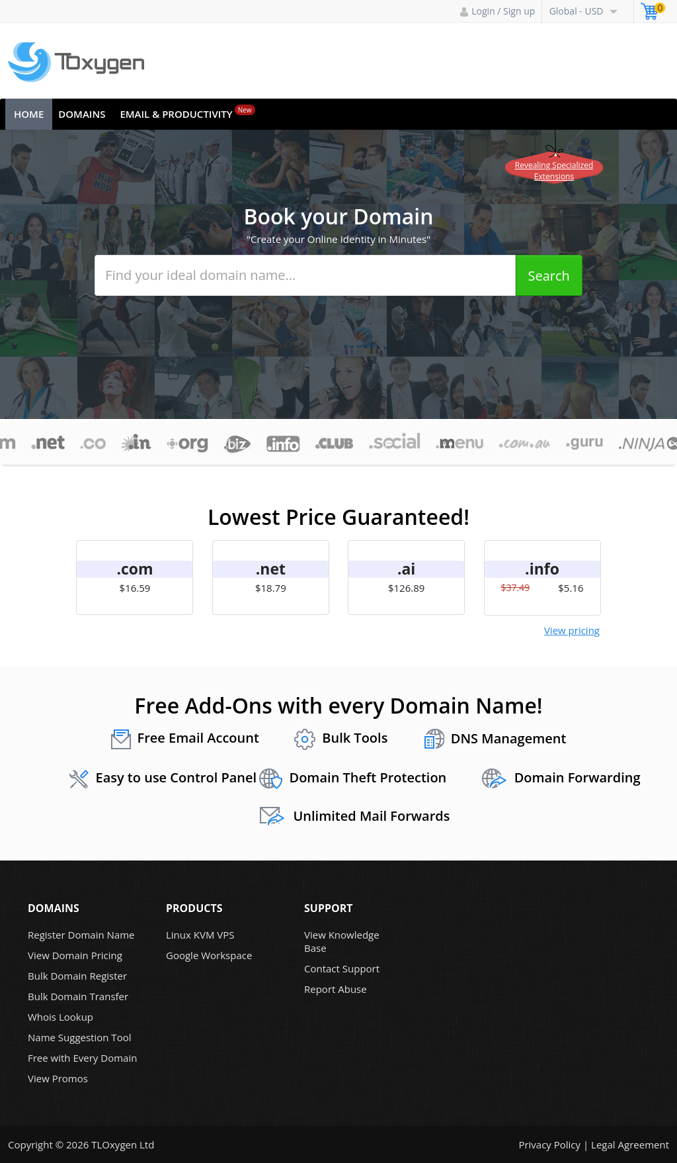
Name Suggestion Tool (79, 1037)
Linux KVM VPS (200, 934)
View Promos (58, 1078)
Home (29, 113)
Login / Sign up (497, 11)
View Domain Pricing (75, 955)
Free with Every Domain (82, 1057)
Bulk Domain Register (77, 975)
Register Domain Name (81, 934)
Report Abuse (335, 989)
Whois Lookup (60, 1016)
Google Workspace (209, 955)
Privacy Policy (549, 1144)
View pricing (572, 630)
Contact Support (341, 968)
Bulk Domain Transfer (78, 996)
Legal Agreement (630, 1144)
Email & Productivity (187, 112)
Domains (81, 113)
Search (549, 276)
